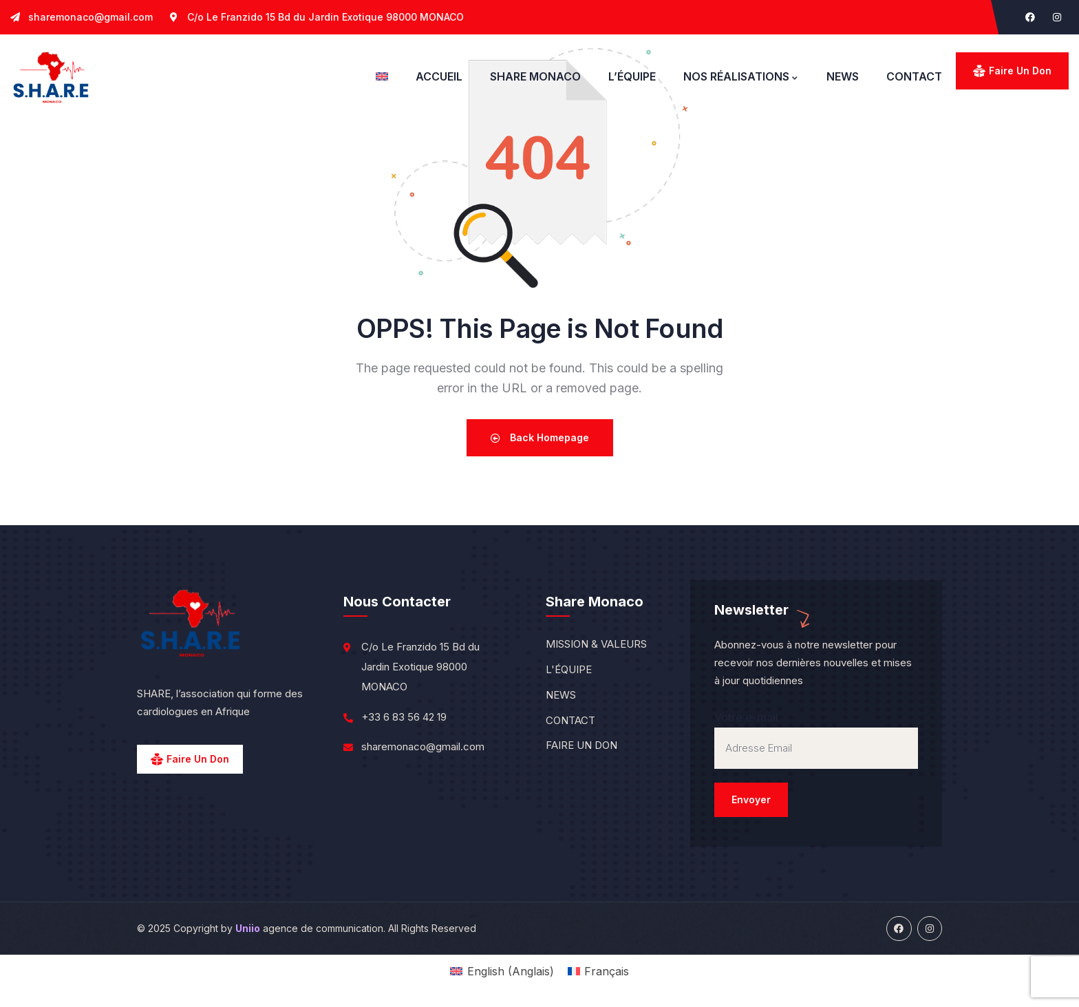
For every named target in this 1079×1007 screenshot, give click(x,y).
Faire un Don (198, 759)
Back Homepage (540, 437)
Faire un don (1020, 70)
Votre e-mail (816, 763)
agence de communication (309, 928)
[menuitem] (382, 77)
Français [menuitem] (606, 971)
